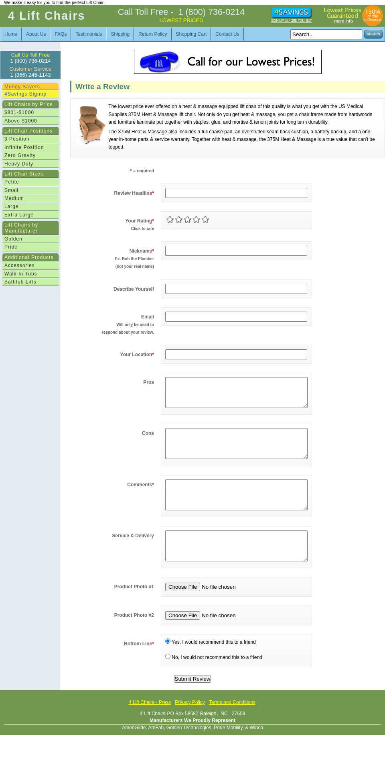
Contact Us (227, 34)
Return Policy (152, 34)
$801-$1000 (19, 112)
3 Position (17, 139)
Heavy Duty (18, 164)
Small (11, 190)
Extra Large (19, 215)
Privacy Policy (190, 726)
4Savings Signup (25, 94)
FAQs (61, 34)
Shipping (120, 34)
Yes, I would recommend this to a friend (210, 666)
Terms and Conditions (232, 726)
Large (11, 206)
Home (10, 34)
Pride (11, 247)
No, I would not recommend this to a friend (213, 681)
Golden (13, 239)
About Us (36, 34)
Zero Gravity (20, 155)
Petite (11, 182)
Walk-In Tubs (20, 274)
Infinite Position (24, 147)
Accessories (19, 265)
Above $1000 (20, 121)
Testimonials (88, 34)
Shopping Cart (191, 34)
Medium (14, 198)
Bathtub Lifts (20, 282)
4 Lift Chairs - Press (150, 726)
